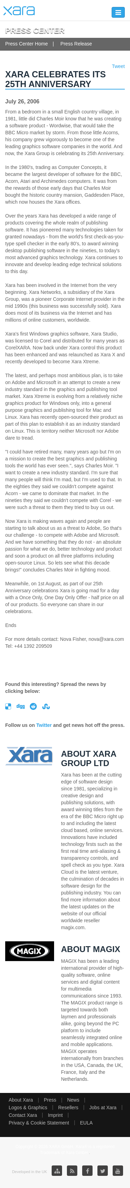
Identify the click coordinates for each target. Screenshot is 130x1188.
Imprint (55, 1115)
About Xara (21, 1100)
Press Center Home (26, 43)
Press (50, 1100)
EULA (86, 1123)
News (73, 1100)
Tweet (118, 66)
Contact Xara (23, 1115)
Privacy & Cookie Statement (39, 1123)
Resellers (68, 1107)
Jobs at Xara (103, 1107)
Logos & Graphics (28, 1107)
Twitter (44, 725)
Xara (19, 10)
